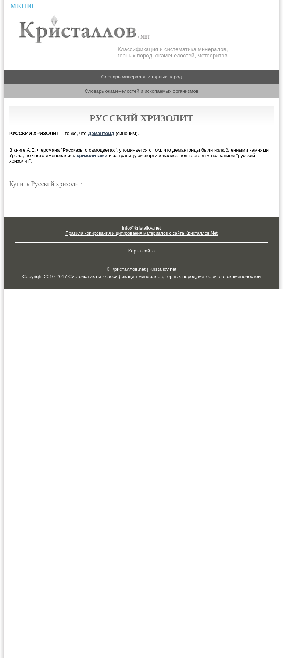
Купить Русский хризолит (45, 184)
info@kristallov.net (141, 228)
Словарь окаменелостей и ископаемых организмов (141, 91)
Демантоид (101, 133)
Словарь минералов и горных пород (141, 76)
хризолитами (91, 155)
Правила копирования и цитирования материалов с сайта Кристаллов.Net (141, 233)
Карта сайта (141, 251)
